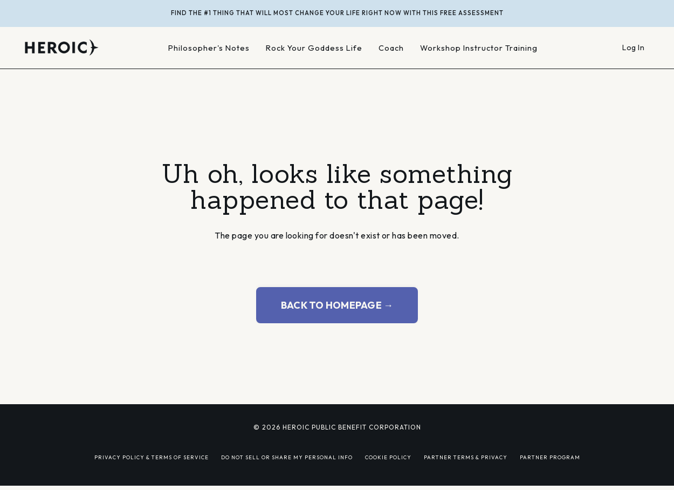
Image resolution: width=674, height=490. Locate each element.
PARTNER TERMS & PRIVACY (465, 457)
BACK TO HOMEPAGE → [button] (337, 305)
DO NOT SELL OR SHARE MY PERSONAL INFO (287, 457)
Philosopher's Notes (209, 48)
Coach (391, 48)
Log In (633, 47)
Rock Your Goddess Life (314, 48)
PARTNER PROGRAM (550, 457)
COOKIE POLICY (388, 457)
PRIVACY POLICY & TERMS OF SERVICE (151, 457)
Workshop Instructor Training (479, 48)
